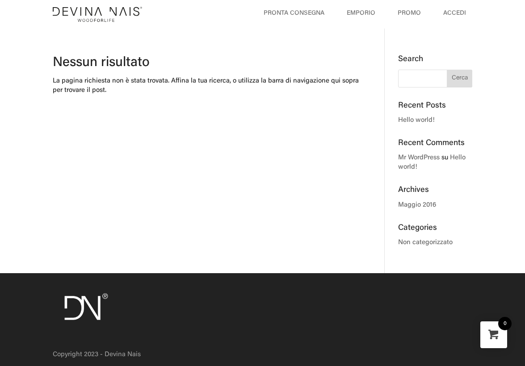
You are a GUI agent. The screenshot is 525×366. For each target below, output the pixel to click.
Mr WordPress (419, 157)
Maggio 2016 (417, 205)
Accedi (454, 13)
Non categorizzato (425, 242)
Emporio (361, 13)
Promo (409, 13)
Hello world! (416, 120)
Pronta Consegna (294, 13)
